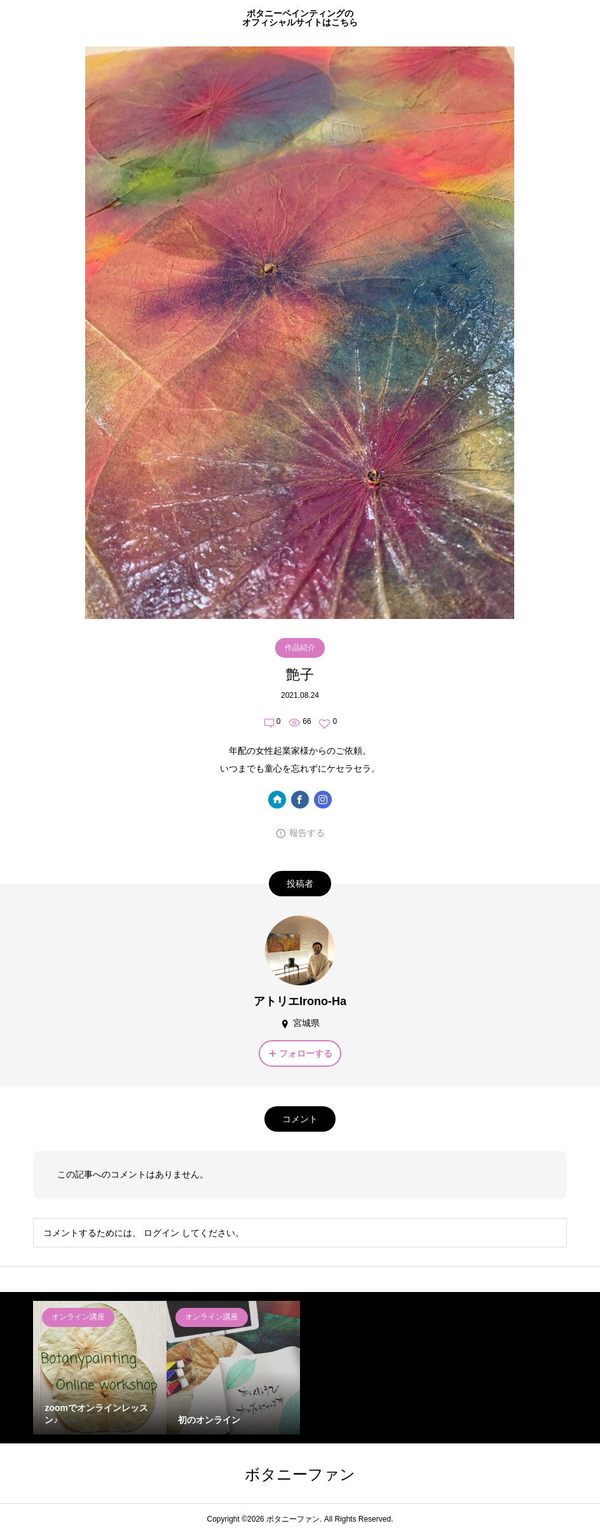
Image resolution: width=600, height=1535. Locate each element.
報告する (307, 833)
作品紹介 (300, 647)
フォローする (305, 1053)
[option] (100, 1367)
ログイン (161, 1233)
